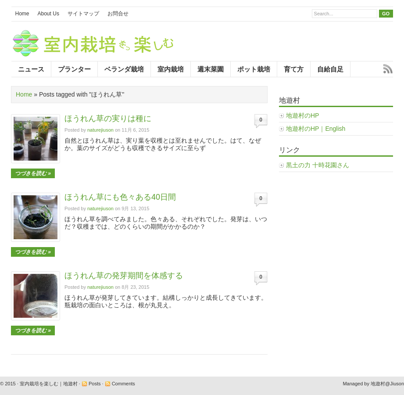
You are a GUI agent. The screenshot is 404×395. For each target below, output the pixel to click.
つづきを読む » (33, 173)
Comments (123, 383)
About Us (48, 14)
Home (22, 14)
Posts (95, 383)
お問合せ (118, 14)
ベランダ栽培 (124, 69)
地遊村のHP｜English (315, 128)
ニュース (31, 69)
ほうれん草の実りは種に (107, 118)
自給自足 (330, 69)
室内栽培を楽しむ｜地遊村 (49, 383)
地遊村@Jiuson (387, 383)
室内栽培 (170, 69)
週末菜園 (210, 69)
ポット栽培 (253, 69)
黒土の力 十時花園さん (317, 165)
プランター (74, 69)
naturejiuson (100, 130)
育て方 (294, 69)
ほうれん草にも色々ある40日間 (120, 197)
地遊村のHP (302, 115)
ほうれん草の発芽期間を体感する (123, 275)
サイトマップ (83, 14)
